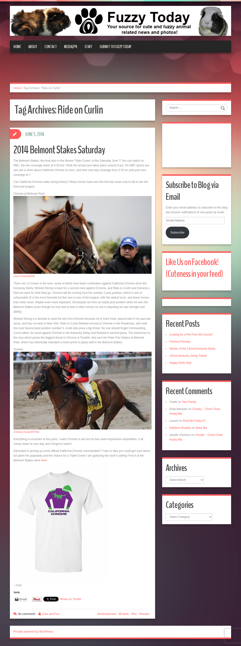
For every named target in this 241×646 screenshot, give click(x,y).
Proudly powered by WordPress (33, 631)
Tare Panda (189, 402)
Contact (50, 46)
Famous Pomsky (179, 341)
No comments (26, 614)
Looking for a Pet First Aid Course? (191, 334)
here (44, 460)
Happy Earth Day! (180, 362)
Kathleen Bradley (180, 427)
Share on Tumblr (70, 599)
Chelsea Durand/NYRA (26, 432)
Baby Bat (201, 427)
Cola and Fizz (50, 614)
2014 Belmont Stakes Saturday (59, 150)
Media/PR (70, 46)
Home (17, 46)
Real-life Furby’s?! (194, 420)
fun (135, 614)
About (32, 46)
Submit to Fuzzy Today (115, 46)
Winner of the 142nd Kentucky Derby (192, 348)
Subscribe (177, 232)
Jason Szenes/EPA (24, 276)
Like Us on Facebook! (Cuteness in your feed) (194, 268)
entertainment (107, 614)
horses (145, 614)
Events (124, 614)
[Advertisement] (120, 70)
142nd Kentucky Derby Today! (188, 355)
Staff (88, 46)
